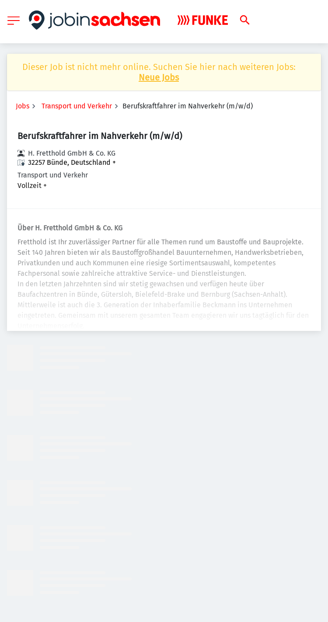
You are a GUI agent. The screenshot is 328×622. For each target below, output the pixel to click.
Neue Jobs (159, 77)
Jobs (22, 106)
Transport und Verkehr (77, 106)
